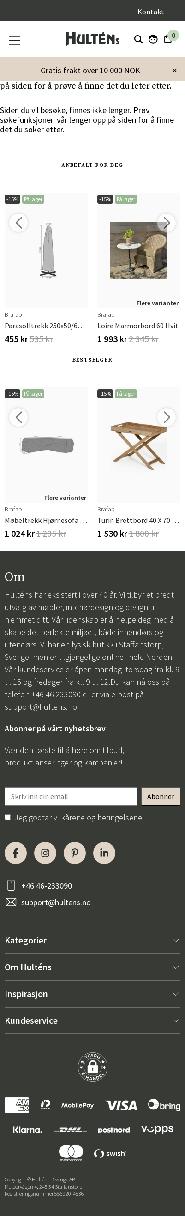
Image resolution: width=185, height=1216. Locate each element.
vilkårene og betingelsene (98, 817)
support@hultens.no (41, 706)
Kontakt (150, 11)
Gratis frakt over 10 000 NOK (90, 70)
